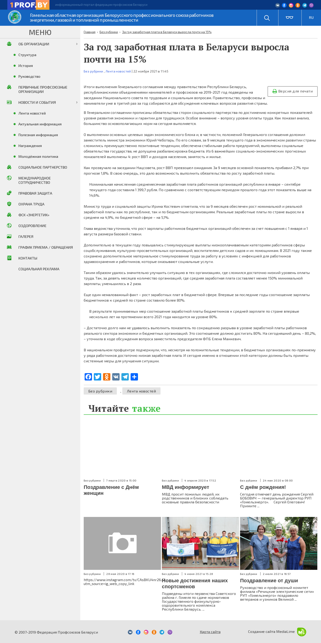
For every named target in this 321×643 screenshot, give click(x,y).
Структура (27, 54)
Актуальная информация (40, 124)
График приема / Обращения (45, 247)
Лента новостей (118, 71)
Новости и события (37, 102)
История (25, 65)
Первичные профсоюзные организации (42, 89)
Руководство (29, 76)
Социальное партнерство (42, 167)
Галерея (25, 236)
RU (311, 17)
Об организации (33, 44)
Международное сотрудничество (34, 180)
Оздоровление (32, 225)
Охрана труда (31, 204)
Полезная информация (38, 135)
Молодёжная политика (38, 156)
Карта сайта (210, 631)
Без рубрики (93, 71)
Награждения (30, 145)
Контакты (27, 258)
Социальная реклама (38, 269)
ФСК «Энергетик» (33, 215)
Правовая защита (35, 193)
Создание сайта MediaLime (277, 631)
